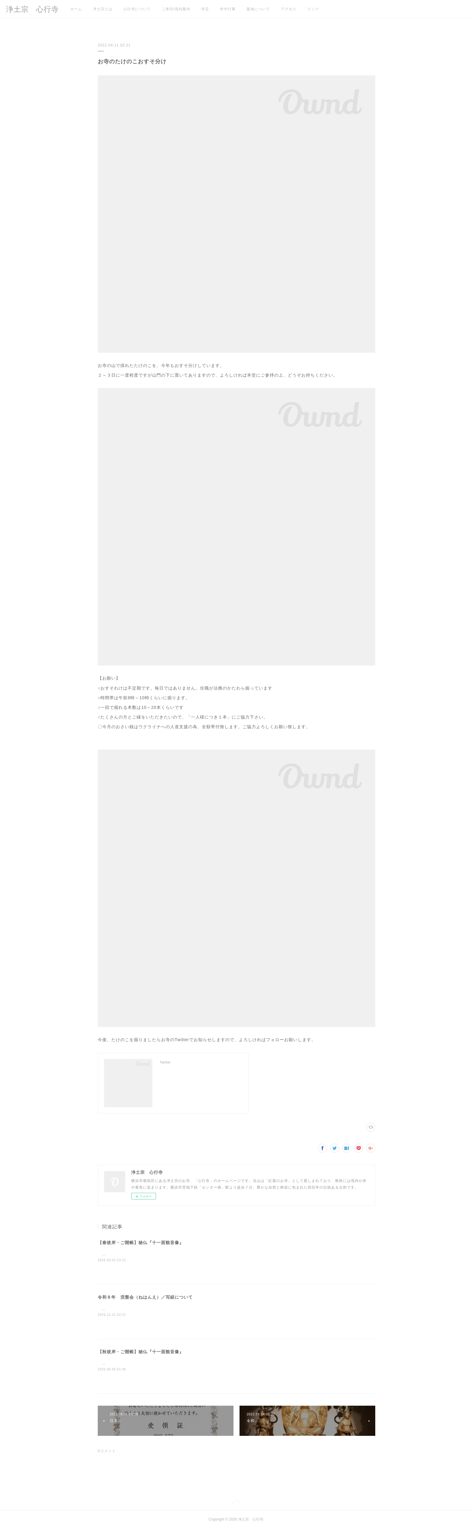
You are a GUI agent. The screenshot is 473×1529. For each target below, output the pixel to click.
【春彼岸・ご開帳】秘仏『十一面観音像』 (141, 1242)
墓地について (258, 9)
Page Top (236, 1502)
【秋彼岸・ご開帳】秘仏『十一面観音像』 (141, 1351)
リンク (313, 9)
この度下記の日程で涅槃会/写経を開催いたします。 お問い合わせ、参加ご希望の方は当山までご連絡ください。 (200, 1309)
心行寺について (137, 9)
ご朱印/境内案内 (176, 9)
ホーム (76, 9)
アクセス (289, 9)
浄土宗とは (103, 9)
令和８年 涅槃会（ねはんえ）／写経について (145, 1297)
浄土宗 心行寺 (32, 9)
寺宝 (205, 9)
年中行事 (228, 9)
